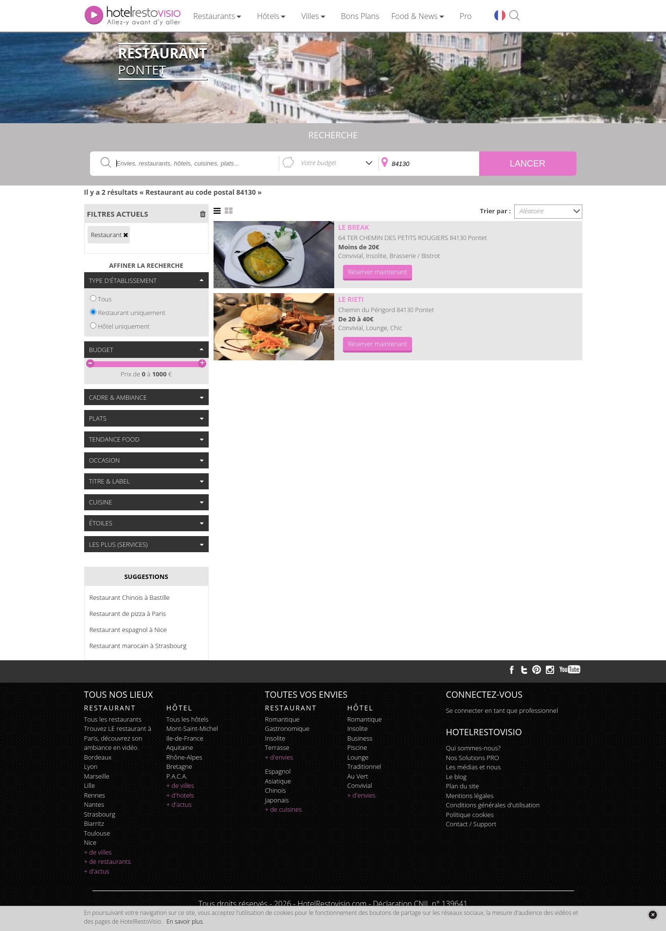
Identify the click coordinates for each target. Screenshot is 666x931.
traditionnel (364, 766)
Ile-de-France (184, 738)
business (360, 738)
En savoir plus (184, 921)
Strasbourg (99, 814)
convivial (359, 785)
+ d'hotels (180, 795)
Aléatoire (532, 210)
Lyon (91, 766)
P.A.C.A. (177, 776)
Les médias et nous (473, 767)
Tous (104, 299)
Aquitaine (179, 747)
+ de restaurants (107, 861)
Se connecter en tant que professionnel (502, 710)
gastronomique (287, 728)
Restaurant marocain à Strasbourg (138, 645)
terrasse (277, 747)
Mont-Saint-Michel (192, 728)
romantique (282, 719)
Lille (89, 785)
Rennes (94, 795)
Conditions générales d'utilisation (493, 805)
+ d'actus (96, 871)
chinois (275, 790)
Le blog (456, 776)
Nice (90, 842)
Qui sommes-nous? (473, 748)
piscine (357, 747)
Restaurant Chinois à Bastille (130, 597)
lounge (358, 757)
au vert (357, 776)
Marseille (96, 776)
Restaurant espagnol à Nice (128, 629)
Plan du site (462, 786)
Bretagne (179, 766)
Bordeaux (98, 757)
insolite (275, 738)
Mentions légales (470, 795)
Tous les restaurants (113, 719)
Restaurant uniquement (131, 312)
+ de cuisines (283, 809)
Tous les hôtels (187, 719)
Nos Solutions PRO (472, 757)
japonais (277, 800)
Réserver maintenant (377, 271)
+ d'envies (279, 757)
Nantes (94, 804)
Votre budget (319, 162)
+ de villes (98, 852)
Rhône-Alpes (184, 757)
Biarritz (94, 823)
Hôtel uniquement (123, 326)
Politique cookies (470, 814)
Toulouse (97, 833)
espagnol (278, 771)
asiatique (278, 781)
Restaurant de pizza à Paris (128, 613)
